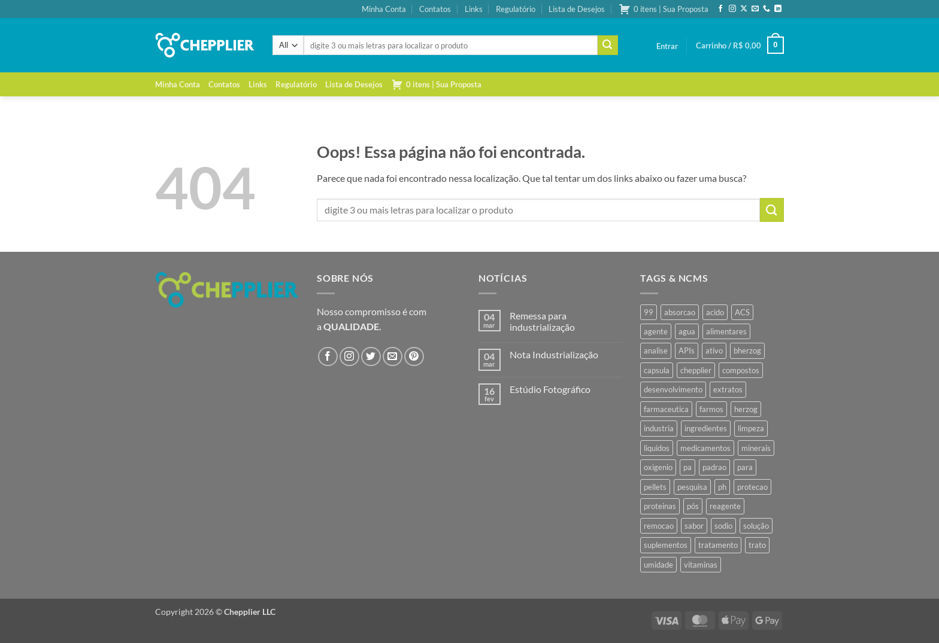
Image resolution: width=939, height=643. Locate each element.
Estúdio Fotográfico (550, 389)
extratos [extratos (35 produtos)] (728, 389)
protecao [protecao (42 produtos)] (752, 487)
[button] (667, 46)
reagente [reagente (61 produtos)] (725, 506)
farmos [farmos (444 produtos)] (711, 409)
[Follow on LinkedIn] (778, 9)
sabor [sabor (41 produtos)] (694, 526)
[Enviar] (608, 45)
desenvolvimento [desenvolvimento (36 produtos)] (673, 389)
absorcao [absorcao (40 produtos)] (679, 312)
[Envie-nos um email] (755, 9)
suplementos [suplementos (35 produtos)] (665, 545)
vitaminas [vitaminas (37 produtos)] (700, 564)
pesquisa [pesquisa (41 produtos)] (692, 487)
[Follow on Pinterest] (414, 357)
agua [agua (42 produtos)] (686, 331)
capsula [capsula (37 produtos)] (657, 370)
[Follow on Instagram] (732, 9)
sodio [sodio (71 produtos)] (723, 526)
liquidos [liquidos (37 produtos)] (657, 448)
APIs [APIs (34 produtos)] (686, 350)
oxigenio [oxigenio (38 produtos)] (658, 467)
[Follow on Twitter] (371, 357)
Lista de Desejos (577, 9)
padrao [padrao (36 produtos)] (714, 467)
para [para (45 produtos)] (745, 467)
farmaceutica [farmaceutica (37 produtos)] (666, 409)
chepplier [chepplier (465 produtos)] (695, 370)
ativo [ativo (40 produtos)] (714, 350)
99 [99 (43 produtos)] (648, 312)
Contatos (435, 9)
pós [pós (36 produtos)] (693, 506)
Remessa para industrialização (542, 321)
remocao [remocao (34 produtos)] (659, 526)
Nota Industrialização (554, 354)
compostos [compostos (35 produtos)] (740, 370)
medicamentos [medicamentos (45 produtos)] (705, 448)
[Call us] (766, 9)
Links (474, 9)
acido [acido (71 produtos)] (715, 312)
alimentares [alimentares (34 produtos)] (726, 331)
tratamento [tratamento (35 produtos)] (718, 545)
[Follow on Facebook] (720, 9)
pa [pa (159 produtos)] (687, 467)
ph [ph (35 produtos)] (722, 487)
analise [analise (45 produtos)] (656, 350)
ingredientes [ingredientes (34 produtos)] (705, 428)
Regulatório (515, 9)
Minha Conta (384, 9)
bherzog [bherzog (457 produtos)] (747, 350)
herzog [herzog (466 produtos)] (746, 409)
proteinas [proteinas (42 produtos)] (660, 506)
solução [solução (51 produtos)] (756, 526)
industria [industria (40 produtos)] (659, 428)
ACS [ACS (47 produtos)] (742, 312)
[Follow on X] (743, 9)
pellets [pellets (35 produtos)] (655, 487)
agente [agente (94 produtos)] (656, 331)
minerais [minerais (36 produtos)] (756, 448)
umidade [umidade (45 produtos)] (658, 564)
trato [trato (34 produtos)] (757, 545)
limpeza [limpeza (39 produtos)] (751, 428)
